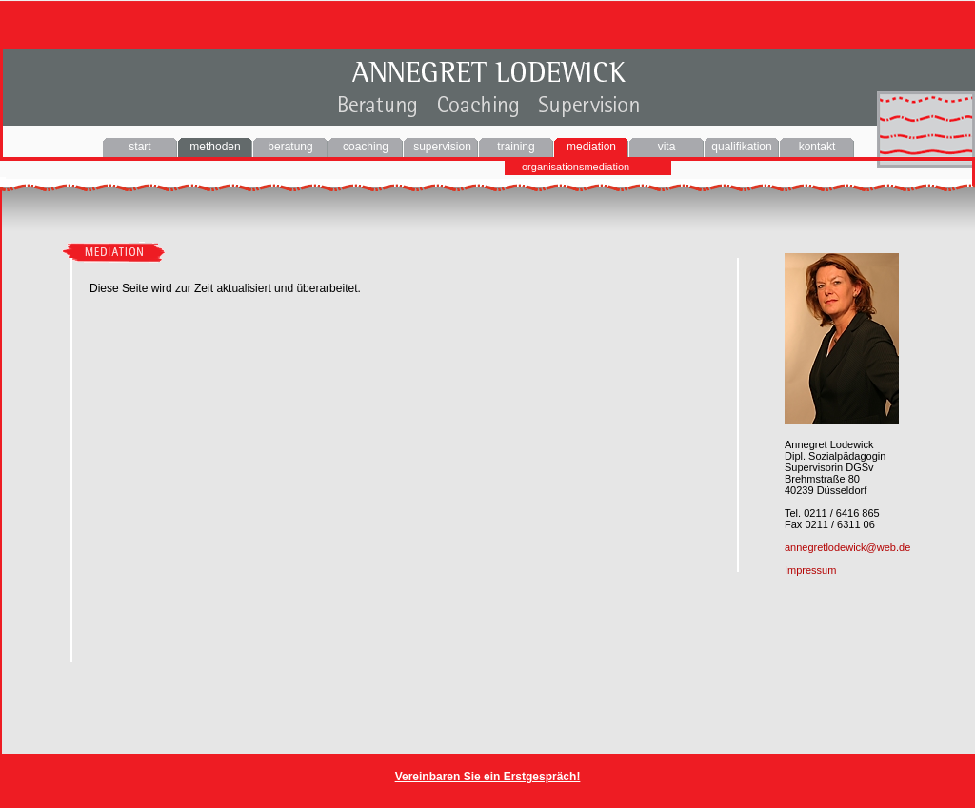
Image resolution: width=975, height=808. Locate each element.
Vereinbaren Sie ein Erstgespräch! (488, 776)
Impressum (810, 570)
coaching (365, 146)
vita (667, 146)
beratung (290, 146)
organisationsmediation (575, 166)
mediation (591, 146)
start (139, 146)
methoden (214, 146)
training (515, 146)
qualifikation (741, 146)
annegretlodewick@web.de (847, 547)
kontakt (817, 146)
